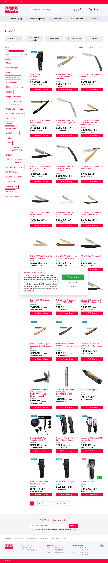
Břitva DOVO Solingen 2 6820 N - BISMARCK (66, 213)
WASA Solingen (12, 172)
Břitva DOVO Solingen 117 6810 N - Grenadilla (41, 167)
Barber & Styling (19, 538)
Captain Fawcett (12, 138)
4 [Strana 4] (42, 503)
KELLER (9, 92)
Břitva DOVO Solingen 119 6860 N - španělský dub (41, 257)
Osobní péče (44, 538)
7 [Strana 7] (53, 503)
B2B (6, 2)
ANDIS (8, 143)
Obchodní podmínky (11, 561)
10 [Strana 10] (65, 503)
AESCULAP (10, 182)
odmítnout (53, 288)
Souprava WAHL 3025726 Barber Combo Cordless (66, 439)
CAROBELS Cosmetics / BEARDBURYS (16, 161)
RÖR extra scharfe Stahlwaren (16, 102)
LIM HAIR (9, 191)
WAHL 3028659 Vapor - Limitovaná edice (40, 482)
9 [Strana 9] (60, 503)
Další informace (29, 291)
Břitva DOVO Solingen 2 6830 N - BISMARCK (66, 301)
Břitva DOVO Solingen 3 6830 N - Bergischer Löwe (92, 301)
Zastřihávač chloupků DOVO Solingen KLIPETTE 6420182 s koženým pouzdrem (39, 392)
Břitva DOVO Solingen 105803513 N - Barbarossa (91, 345)
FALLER (9, 155)
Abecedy (90, 47)
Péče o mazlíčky (55, 538)
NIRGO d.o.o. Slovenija (14, 114)
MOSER (9, 63)
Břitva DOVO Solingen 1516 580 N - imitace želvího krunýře (90, 122)
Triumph (9, 123)
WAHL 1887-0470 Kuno (90, 481)
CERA (16, 118)
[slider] (7, 50)
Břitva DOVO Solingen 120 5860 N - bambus (92, 167)
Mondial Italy (11, 128)
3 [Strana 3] (39, 503)
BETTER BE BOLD (12, 196)
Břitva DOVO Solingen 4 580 (91, 257)
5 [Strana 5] (46, 503)
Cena (7, 47)
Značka (8, 59)
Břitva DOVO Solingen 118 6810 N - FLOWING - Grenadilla (66, 168)
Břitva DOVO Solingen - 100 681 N (40, 301)
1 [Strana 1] (32, 503)
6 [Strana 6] (50, 503)
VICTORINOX (11, 109)
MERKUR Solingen (13, 77)
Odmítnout (73, 282)
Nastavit (73, 287)
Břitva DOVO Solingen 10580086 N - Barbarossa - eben (66, 346)
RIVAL (8, 87)
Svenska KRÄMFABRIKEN (15, 148)
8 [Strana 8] (57, 503)
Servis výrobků (14, 2)
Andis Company (12, 133)
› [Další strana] (68, 503)
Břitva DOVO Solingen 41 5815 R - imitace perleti (66, 121)
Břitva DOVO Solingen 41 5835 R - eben (40, 121)
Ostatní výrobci (12, 82)
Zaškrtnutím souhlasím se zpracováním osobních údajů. (55, 530)
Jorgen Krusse (11, 186)
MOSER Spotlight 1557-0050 (90, 390)
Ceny (99, 47)
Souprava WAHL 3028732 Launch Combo (91, 439)
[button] (15, 19)
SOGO (8, 118)
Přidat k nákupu (41, 90)
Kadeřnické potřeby (32, 538)
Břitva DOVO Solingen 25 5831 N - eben (40, 213)
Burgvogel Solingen (13, 97)
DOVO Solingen (12, 68)
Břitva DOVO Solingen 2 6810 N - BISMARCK (91, 213)
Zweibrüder (18, 87)
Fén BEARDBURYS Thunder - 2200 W (38, 439)
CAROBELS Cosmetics (14, 167)
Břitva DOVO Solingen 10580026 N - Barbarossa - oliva (41, 346)
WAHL (8, 72)
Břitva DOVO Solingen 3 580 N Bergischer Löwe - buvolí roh (66, 76)
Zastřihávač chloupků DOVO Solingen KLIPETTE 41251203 (65, 391)
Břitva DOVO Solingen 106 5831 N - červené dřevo (66, 257)
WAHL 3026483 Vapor (65, 481)
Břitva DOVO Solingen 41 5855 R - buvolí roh (91, 75)
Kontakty (24, 2)
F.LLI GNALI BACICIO (14, 177)
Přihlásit (73, 526)
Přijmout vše (73, 277)
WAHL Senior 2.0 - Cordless (38, 75)
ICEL (21, 109)
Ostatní (64, 538)
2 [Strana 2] (35, 503)
